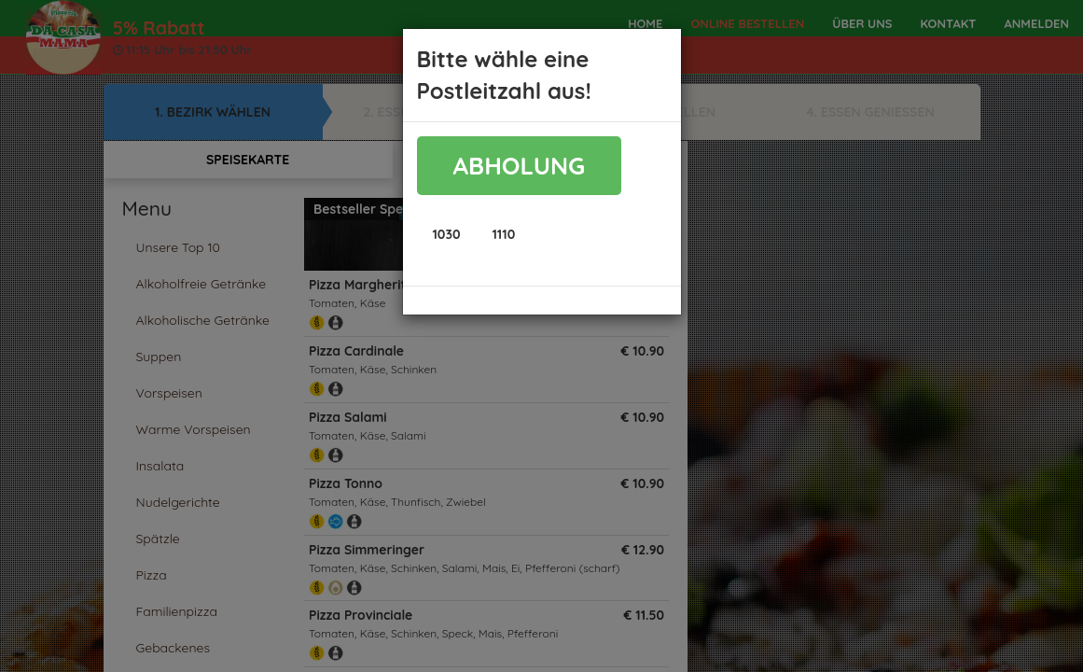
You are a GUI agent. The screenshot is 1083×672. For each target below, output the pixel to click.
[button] (447, 234)
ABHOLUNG (519, 165)
